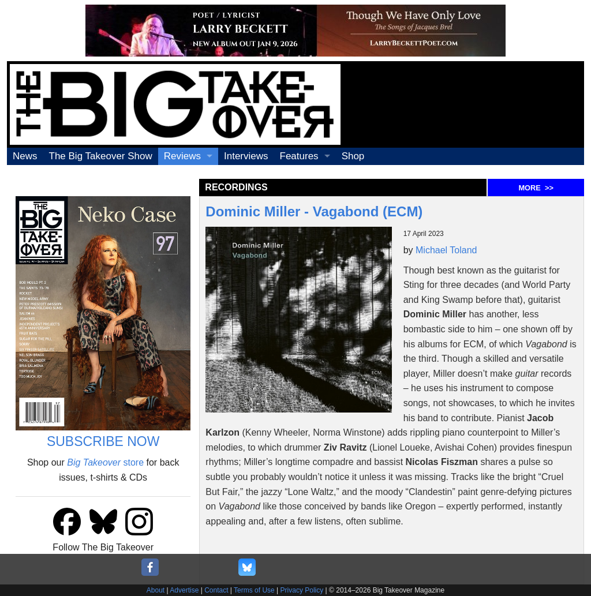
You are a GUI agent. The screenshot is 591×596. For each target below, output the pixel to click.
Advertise (184, 590)
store (105, 462)
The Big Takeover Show (100, 156)
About (155, 590)
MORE (535, 187)
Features (299, 156)
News (25, 156)
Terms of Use (254, 590)
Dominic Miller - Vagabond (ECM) (313, 211)
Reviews (182, 156)
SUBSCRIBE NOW (103, 441)
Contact (216, 590)
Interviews (246, 156)
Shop (353, 156)
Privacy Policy (302, 590)
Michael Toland (446, 250)
